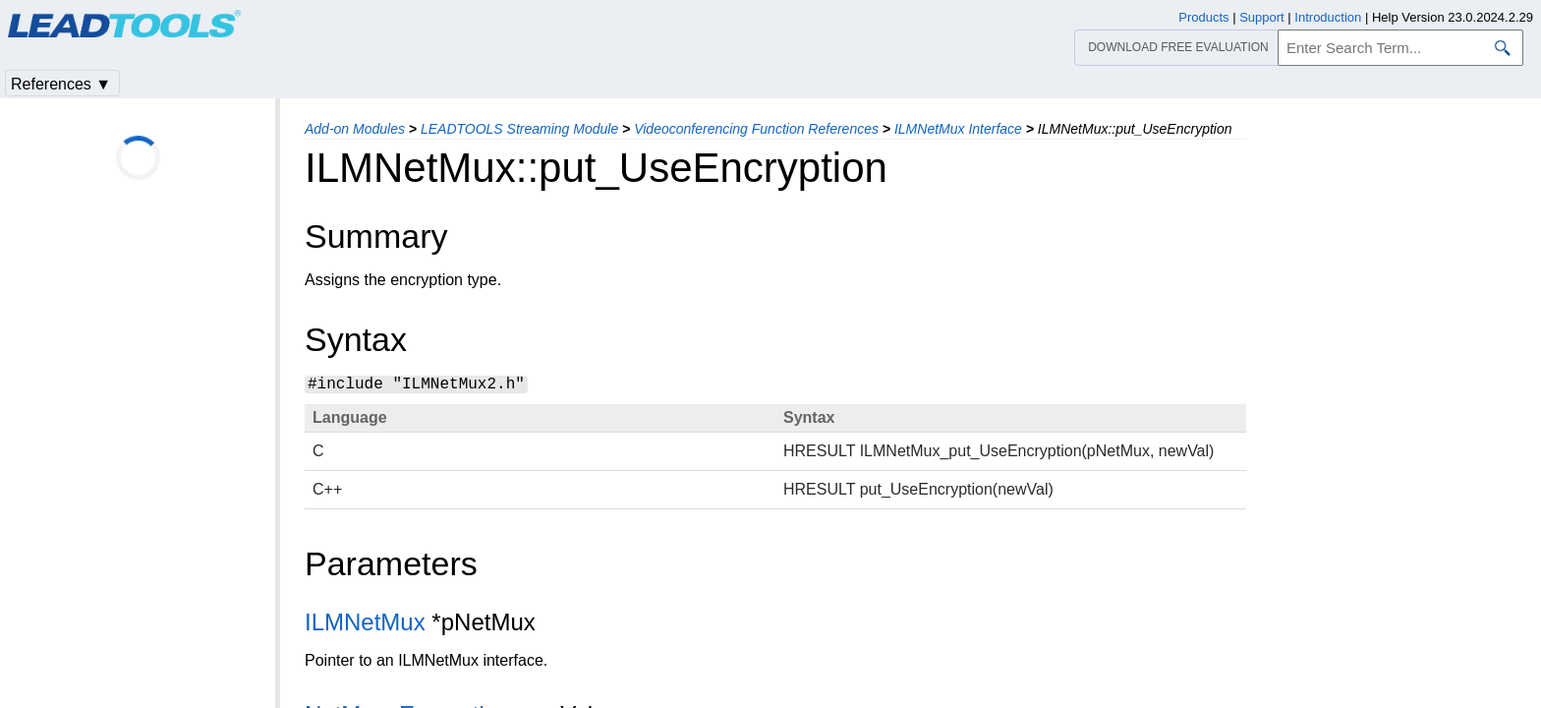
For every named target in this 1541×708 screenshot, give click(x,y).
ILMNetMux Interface (958, 129)
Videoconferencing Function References (756, 129)
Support (1261, 17)
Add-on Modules (355, 129)
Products (1203, 17)
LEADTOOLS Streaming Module (519, 129)
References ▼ (61, 84)
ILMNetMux (365, 622)
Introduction (1327, 17)
